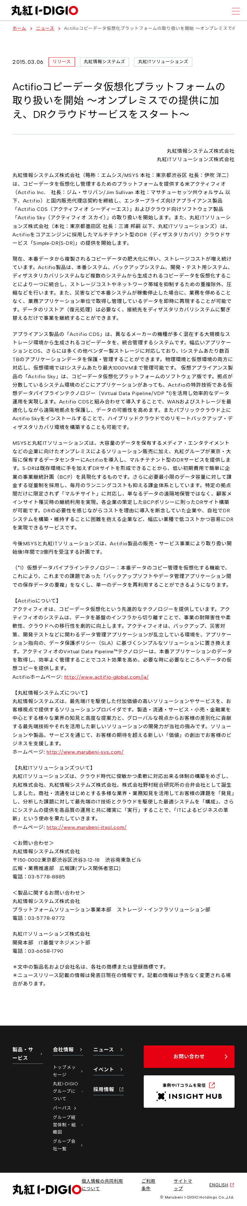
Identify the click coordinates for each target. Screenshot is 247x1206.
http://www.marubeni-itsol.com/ (87, 827)
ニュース (45, 28)
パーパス (65, 1108)
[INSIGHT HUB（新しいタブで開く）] (189, 1091)
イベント (108, 1070)
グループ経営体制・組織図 (68, 1125)
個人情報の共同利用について (102, 1185)
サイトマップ (183, 1185)
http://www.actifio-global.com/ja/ (106, 677)
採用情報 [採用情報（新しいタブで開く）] (108, 1089)
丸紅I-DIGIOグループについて (68, 1091)
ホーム (19, 28)
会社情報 (68, 1050)
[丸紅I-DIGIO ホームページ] (44, 10)
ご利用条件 (148, 1185)
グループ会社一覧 (68, 1145)
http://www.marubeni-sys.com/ (85, 752)
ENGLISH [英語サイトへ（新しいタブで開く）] (222, 1185)
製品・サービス (27, 1054)
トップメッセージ (68, 1071)
